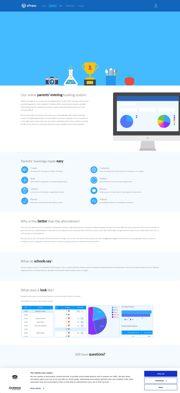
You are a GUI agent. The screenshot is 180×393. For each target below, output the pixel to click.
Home (44, 6)
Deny (161, 387)
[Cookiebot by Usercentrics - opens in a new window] (15, 388)
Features (53, 6)
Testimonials (70, 6)
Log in (156, 6)
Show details (35, 388)
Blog (60, 6)
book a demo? (48, 301)
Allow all (160, 374)
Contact (81, 6)
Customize (161, 381)
